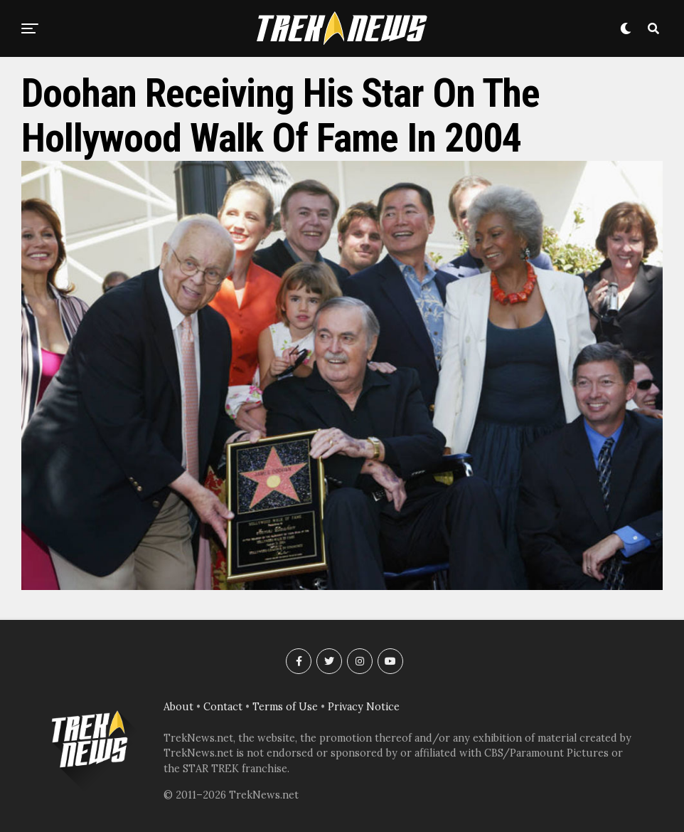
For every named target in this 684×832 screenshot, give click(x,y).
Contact (222, 706)
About (178, 706)
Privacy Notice (364, 706)
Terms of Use (285, 706)
